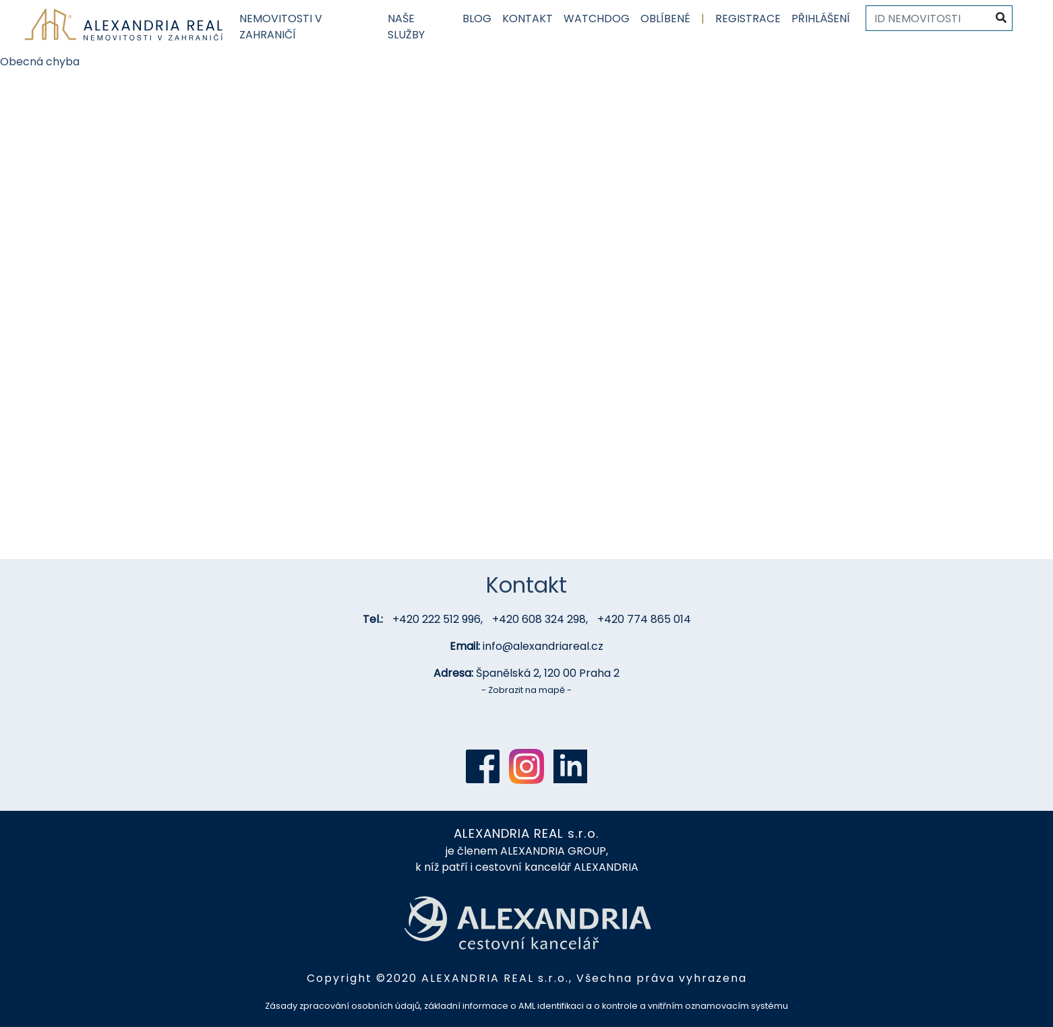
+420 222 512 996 (436, 619)
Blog (476, 18)
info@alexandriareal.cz (543, 646)
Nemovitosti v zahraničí (280, 26)
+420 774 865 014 (644, 619)
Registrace (748, 18)
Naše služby (406, 26)
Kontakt (527, 18)
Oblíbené (665, 18)
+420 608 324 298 (539, 619)
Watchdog (597, 18)
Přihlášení (820, 18)
